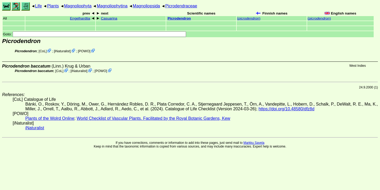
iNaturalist (62, 51)
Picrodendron (179, 18)
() (248, 18)
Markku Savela (253, 143)
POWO (84, 51)
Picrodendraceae (181, 6)
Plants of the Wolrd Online (49, 118)
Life (38, 6)
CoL (43, 51)
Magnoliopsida (146, 6)
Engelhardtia (80, 18)
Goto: (94, 34)
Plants (53, 6)
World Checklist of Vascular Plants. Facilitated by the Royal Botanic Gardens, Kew (153, 118)
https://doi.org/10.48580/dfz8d (287, 109)
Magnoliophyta (78, 6)
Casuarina (109, 18)
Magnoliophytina (112, 6)
